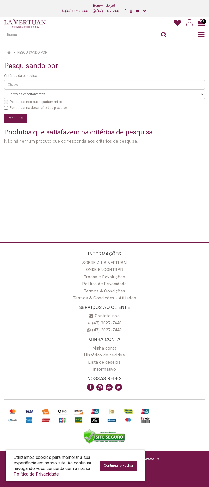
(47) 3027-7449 (75, 11)
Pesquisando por (32, 53)
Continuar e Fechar (118, 466)
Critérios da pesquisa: (21, 76)
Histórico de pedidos (104, 355)
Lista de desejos (104, 362)
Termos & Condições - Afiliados (104, 298)
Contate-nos (104, 315)
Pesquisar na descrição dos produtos (36, 108)
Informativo (104, 369)
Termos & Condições (104, 291)
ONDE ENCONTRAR (104, 269)
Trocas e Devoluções (104, 276)
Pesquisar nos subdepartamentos (33, 102)
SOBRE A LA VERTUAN (104, 262)
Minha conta (105, 348)
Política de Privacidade (104, 283)
